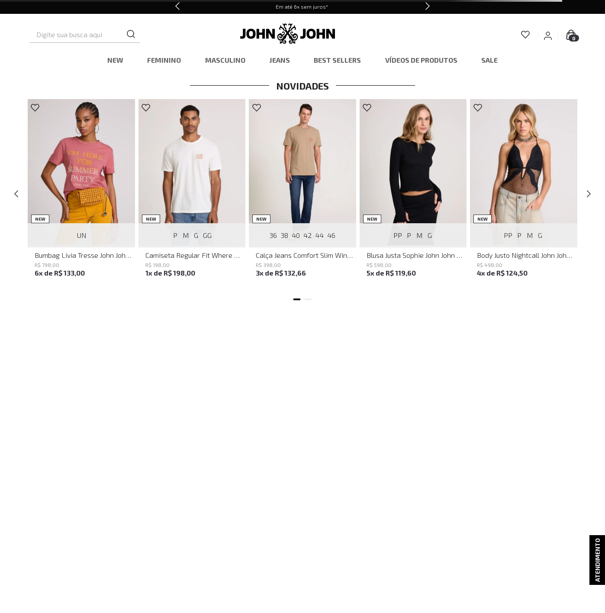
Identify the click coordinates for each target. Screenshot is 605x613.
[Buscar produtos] (163, 34)
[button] (296, 299)
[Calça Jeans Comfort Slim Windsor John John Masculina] (302, 194)
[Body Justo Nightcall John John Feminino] (523, 194)
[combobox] (100, 34)
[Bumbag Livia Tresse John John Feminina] (81, 194)
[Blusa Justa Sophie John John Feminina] (413, 194)
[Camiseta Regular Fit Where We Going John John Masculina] (192, 194)
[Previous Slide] (177, 7)
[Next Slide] (427, 7)
